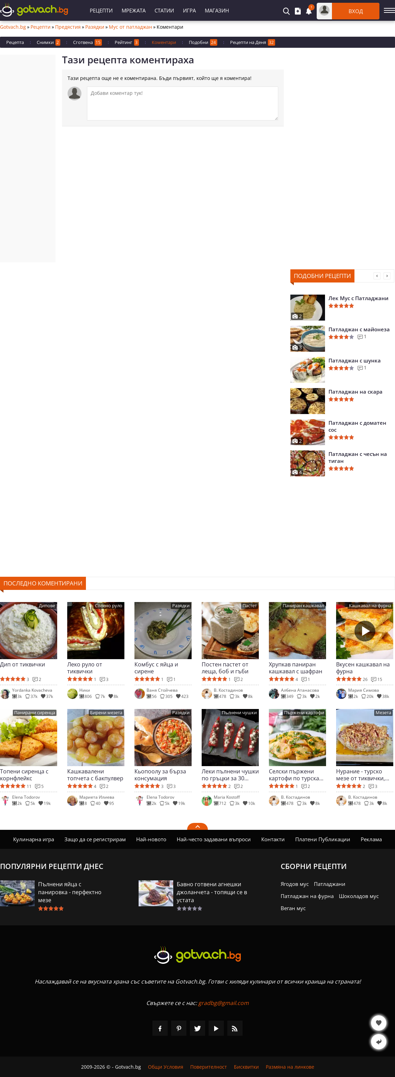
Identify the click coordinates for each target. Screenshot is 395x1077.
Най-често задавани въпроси (214, 839)
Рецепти (101, 10)
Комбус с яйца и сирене (156, 668)
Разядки (94, 27)
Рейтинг (127, 42)
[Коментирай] (182, 103)
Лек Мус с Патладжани (358, 298)
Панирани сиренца (34, 713)
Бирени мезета (106, 713)
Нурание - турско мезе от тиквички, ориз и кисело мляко (364, 775)
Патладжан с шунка (354, 360)
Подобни (203, 42)
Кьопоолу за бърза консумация (160, 775)
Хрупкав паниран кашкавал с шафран (295, 668)
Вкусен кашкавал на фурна (363, 668)
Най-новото (151, 839)
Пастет (250, 606)
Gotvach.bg (13, 27)
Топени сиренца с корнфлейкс (24, 775)
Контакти (273, 839)
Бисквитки (246, 1066)
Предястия (68, 27)
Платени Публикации (322, 839)
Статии (164, 10)
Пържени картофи (304, 713)
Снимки (48, 42)
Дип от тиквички (22, 664)
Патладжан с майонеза (359, 329)
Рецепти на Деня (252, 42)
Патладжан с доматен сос (357, 426)
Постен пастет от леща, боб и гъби (225, 668)
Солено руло (108, 606)
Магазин (217, 10)
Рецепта (15, 42)
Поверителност (208, 1066)
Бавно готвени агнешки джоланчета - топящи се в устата (212, 892)
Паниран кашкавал (303, 606)
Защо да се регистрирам (95, 839)
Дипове (47, 606)
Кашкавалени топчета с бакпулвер (95, 775)
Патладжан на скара (355, 391)
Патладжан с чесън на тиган (357, 457)
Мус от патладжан (130, 27)
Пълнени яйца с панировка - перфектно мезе (70, 892)
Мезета (383, 713)
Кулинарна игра (33, 839)
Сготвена (87, 42)
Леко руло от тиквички (84, 668)
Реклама (371, 839)
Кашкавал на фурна (370, 606)
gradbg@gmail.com (223, 1003)
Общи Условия (165, 1066)
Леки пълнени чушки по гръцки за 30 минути (230, 775)
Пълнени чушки (239, 713)
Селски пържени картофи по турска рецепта (294, 775)
